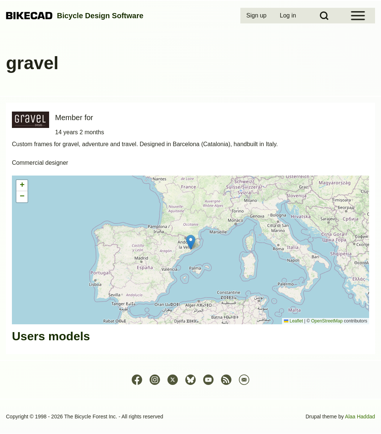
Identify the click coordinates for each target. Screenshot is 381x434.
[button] (190, 242)
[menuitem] (257, 15)
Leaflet (293, 321)
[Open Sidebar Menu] (358, 15)
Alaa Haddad (360, 416)
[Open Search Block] (324, 15)
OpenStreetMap (327, 321)
